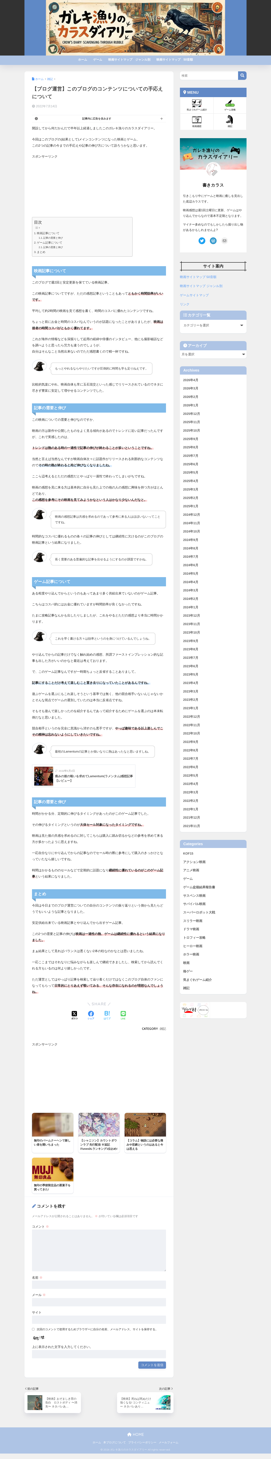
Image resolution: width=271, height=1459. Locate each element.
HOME (135, 1440)
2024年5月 (190, 573)
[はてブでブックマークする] (107, 1016)
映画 (186, 963)
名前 (37, 1283)
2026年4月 (190, 380)
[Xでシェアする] (74, 1016)
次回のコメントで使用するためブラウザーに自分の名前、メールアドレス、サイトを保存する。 (97, 1334)
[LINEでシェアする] (123, 1016)
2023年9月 (190, 641)
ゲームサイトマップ (194, 295)
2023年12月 (191, 615)
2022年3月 (190, 792)
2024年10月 (191, 531)
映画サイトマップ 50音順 (174, 59)
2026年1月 (190, 405)
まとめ (41, 252)
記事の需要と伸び (54, 237)
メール (39, 1300)
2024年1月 (190, 607)
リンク (185, 304)
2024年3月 (190, 590)
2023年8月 (190, 649)
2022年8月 (190, 750)
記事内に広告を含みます (96, 118)
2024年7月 (190, 556)
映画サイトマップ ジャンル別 (129, 59)
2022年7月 (190, 758)
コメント (40, 1232)
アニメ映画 (191, 870)
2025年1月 (190, 506)
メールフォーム (168, 1447)
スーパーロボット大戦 (199, 912)
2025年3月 (190, 489)
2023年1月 (190, 708)
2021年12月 (191, 817)
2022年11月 (191, 725)
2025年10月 (191, 430)
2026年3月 (190, 388)
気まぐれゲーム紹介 (197, 980)
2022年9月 (190, 742)
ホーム (82, 59)
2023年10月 (191, 632)
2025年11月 (191, 422)
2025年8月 (190, 447)
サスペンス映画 (194, 895)
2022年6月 (190, 767)
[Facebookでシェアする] (91, 1016)
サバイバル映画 (194, 904)
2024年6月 (190, 565)
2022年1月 (190, 809)
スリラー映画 (192, 921)
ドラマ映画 (191, 929)
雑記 (163, 1029)
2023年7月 (190, 658)
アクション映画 (194, 862)
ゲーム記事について (49, 242)
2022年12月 (191, 716)
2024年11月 (191, 523)
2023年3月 (190, 691)
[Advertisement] (99, 187)
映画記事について (48, 233)
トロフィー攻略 (194, 937)
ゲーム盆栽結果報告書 (199, 887)
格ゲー (188, 971)
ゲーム (97, 59)
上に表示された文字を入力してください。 (62, 1352)
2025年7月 (190, 456)
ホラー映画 (191, 954)
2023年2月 (190, 700)
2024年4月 (190, 582)
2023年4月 (190, 683)
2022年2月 (190, 801)
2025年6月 (190, 464)
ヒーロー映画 (192, 946)
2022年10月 (191, 733)
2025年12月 (191, 414)
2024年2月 (190, 599)
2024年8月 (190, 548)
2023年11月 (191, 624)
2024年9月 (190, 540)
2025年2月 (190, 498)
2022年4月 (190, 784)
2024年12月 (191, 515)
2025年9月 (190, 439)
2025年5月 (190, 472)
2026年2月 (190, 397)
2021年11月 (191, 826)
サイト (37, 1318)
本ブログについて (114, 1447)
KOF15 (188, 853)
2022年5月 (190, 775)
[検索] (242, 75)
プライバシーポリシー (142, 1447)
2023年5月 (190, 674)
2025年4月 (190, 481)
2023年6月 (190, 666)
